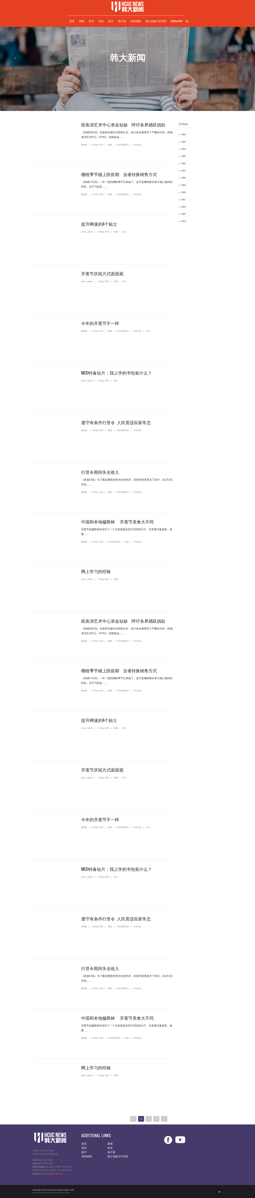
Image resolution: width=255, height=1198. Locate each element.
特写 (91, 21)
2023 (201, 156)
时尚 (101, 21)
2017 (201, 200)
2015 (201, 214)
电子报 (122, 21)
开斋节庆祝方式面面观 (102, 273)
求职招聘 (135, 21)
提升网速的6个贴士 (99, 224)
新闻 (81, 21)
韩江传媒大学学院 (155, 21)
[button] (13, 58)
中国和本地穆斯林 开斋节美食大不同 (117, 521)
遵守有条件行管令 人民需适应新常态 (116, 422)
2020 (201, 178)
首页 (71, 21)
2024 (201, 149)
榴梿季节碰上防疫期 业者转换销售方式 (119, 174)
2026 (201, 135)
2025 (201, 142)
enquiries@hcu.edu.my (51, 1175)
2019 (201, 185)
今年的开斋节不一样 (100, 323)
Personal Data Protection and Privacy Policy (51, 1195)
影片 (111, 21)
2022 (201, 164)
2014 (201, 222)
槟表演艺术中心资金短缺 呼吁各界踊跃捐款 (123, 124)
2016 (201, 207)
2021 (201, 171)
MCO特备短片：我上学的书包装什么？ (116, 373)
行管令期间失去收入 (100, 472)
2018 (201, 193)
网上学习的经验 (96, 571)
